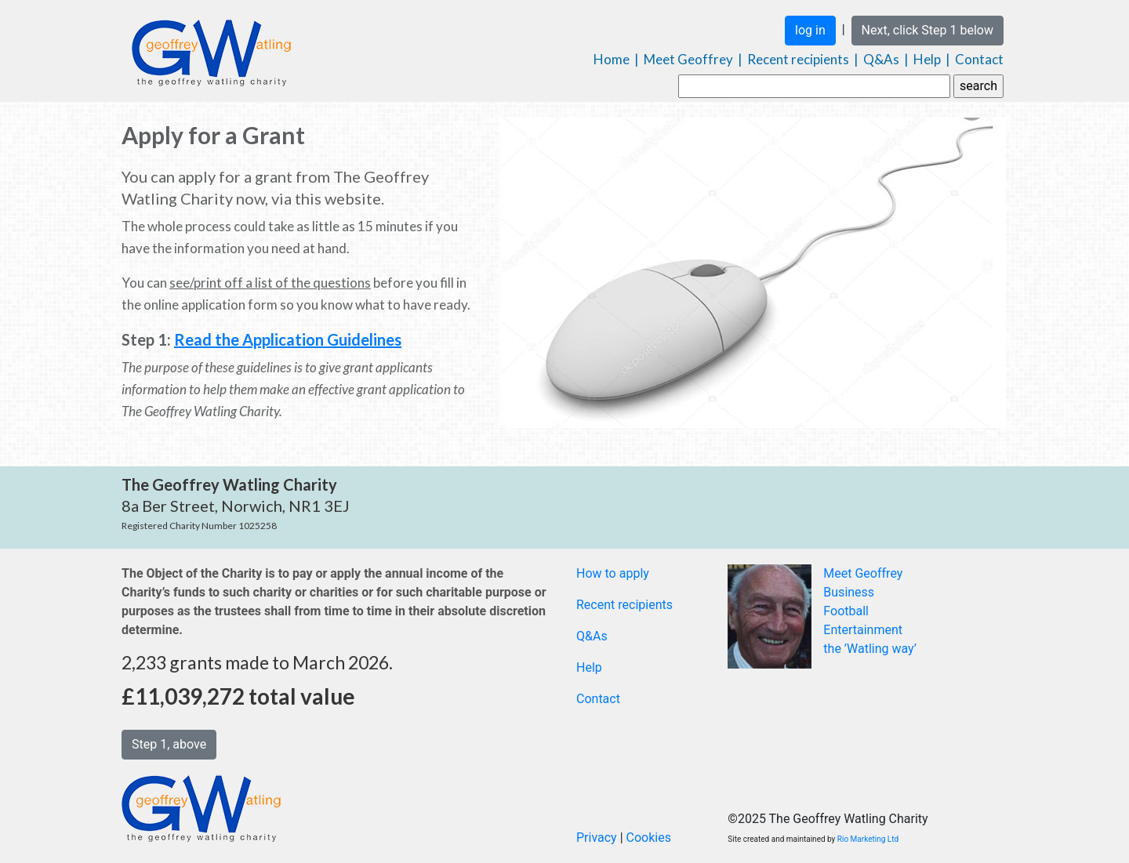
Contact (979, 59)
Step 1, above (169, 744)
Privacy (596, 837)
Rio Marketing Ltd (867, 839)
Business (848, 592)
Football (846, 611)
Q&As (881, 59)
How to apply (612, 573)
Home (612, 59)
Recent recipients (798, 59)
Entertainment (862, 629)
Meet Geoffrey (688, 59)
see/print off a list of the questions (270, 282)
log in (810, 30)
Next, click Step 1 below (927, 30)
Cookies (648, 837)
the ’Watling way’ (870, 648)
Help (927, 59)
